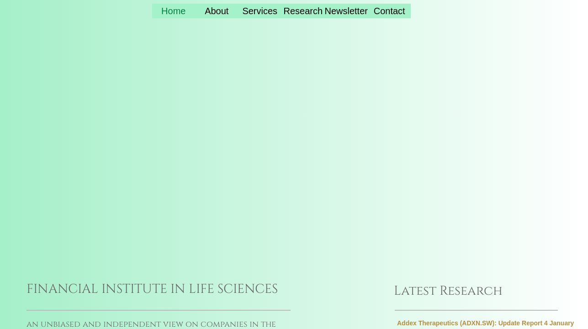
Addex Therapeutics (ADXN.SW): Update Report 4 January (485, 323)
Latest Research (448, 290)
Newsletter (345, 11)
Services (259, 11)
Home (173, 11)
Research (303, 11)
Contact (389, 11)
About (216, 11)
